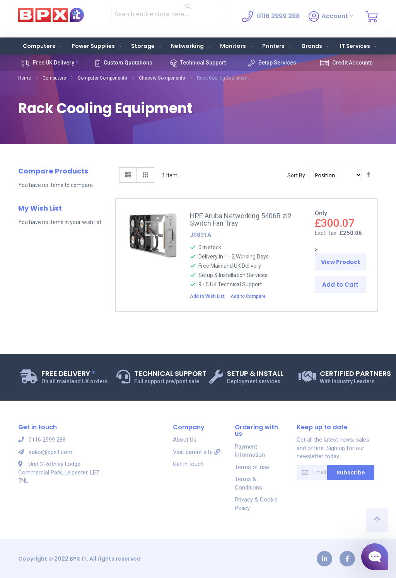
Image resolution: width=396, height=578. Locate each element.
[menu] (198, 45)
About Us (184, 439)
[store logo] (51, 15)
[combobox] (167, 14)
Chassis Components (162, 78)
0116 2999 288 (42, 439)
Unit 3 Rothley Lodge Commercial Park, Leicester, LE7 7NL (53, 472)
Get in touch (188, 464)
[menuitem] (40, 45)
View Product (340, 262)
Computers (54, 78)
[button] (209, 296)
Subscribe (350, 472)
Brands (316, 45)
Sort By (296, 175)
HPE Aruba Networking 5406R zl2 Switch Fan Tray (241, 220)
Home (24, 78)
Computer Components (102, 78)
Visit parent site (196, 452)
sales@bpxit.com (45, 452)
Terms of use (252, 467)
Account (331, 16)
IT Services (359, 45)
